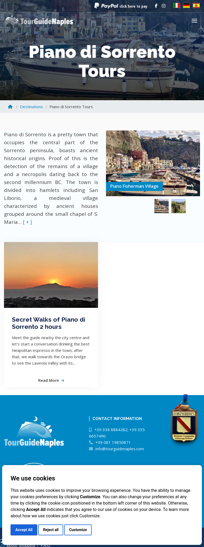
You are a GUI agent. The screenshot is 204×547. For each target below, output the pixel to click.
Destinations (31, 106)
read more (51, 380)
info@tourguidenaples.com (119, 448)
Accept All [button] (23, 530)
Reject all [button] (50, 530)
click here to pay (133, 6)
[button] (196, 20)
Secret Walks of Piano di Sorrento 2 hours (48, 323)
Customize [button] (78, 530)
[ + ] (27, 221)
